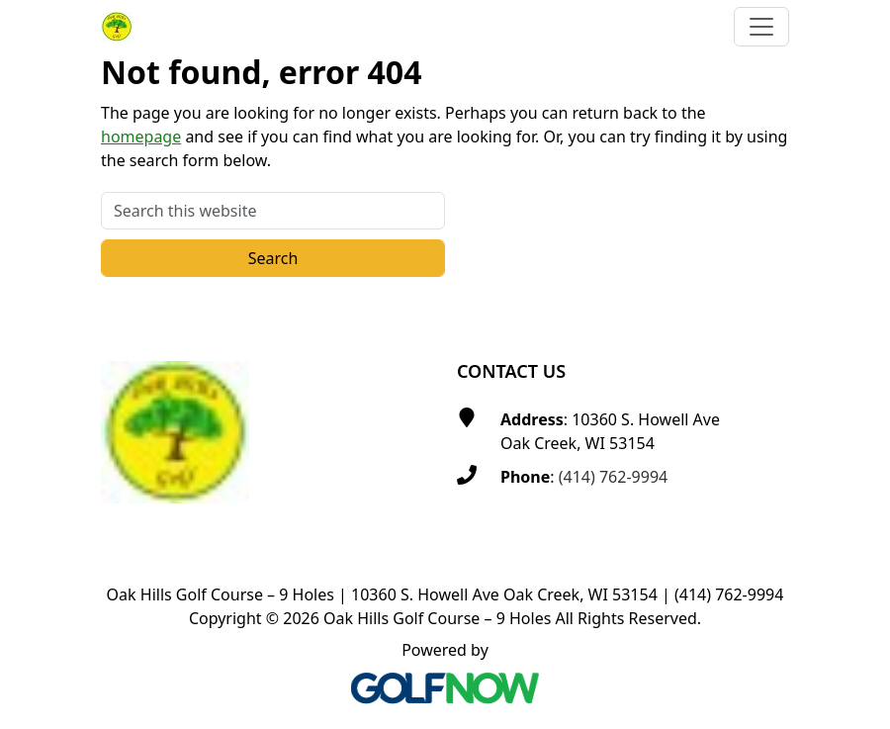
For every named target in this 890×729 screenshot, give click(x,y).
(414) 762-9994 (613, 477)
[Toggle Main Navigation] (761, 26)
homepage (141, 136)
